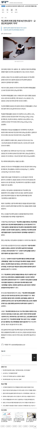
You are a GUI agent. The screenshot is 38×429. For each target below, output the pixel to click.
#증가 (20, 426)
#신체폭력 (25, 426)
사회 (2, 17)
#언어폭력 (14, 426)
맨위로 (35, 426)
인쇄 (11, 9)
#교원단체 (8, 426)
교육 (5, 17)
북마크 (3, 9)
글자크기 (16, 9)
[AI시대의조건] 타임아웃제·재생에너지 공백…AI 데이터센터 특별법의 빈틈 (18, 6)
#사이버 (2, 426)
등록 (34, 357)
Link (7, 9)
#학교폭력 (31, 426)
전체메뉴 (36, 2)
